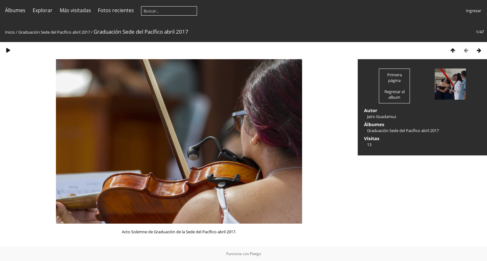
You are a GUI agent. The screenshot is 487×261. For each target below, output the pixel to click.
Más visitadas (75, 10)
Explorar (43, 10)
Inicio (10, 32)
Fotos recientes (116, 10)
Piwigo (255, 253)
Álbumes (15, 10)
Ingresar (473, 10)
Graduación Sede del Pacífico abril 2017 (54, 32)
